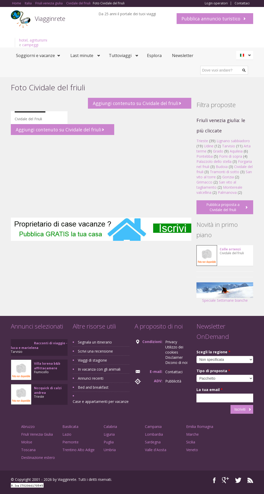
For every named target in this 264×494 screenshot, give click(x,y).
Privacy (171, 341)
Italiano (245, 55)
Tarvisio (228, 146)
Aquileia (236, 151)
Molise (26, 442)
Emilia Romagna (199, 426)
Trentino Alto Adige (78, 449)
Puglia (109, 442)
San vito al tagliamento (216, 185)
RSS (250, 480)
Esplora (154, 55)
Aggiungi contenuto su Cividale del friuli (135, 103)
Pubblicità (173, 381)
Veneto (192, 449)
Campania (153, 426)
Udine (208, 146)
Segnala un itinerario (95, 342)
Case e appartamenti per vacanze (101, 401)
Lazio (66, 434)
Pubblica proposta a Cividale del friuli (223, 207)
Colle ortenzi (230, 249)
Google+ (225, 480)
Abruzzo (28, 426)
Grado (218, 151)
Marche (192, 434)
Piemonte (70, 442)
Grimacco (204, 182)
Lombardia (154, 434)
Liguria (109, 434)
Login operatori (216, 3)
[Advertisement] (101, 176)
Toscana (28, 449)
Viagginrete (50, 18)
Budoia (222, 166)
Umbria (110, 449)
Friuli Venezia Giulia (37, 434)
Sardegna (153, 442)
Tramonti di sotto (224, 171)
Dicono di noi (176, 362)
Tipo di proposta (213, 370)
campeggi (30, 44)
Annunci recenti (90, 378)
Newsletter (182, 55)
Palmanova (227, 192)
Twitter (238, 480)
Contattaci (242, 3)
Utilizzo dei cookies (174, 350)
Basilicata (70, 426)
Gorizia (228, 176)
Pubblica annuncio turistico (211, 18)
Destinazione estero (38, 457)
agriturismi (38, 40)
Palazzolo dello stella (214, 161)
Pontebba (204, 156)
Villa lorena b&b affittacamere (47, 365)
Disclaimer (174, 357)
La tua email (209, 389)
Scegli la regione (213, 351)
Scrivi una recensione (95, 351)
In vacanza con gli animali (99, 369)
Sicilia (190, 442)
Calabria (110, 426)
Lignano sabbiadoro (233, 140)
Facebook (214, 480)
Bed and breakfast (93, 387)
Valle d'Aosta (155, 449)
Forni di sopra (230, 156)
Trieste (202, 140)
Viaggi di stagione (92, 360)
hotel (23, 40)
